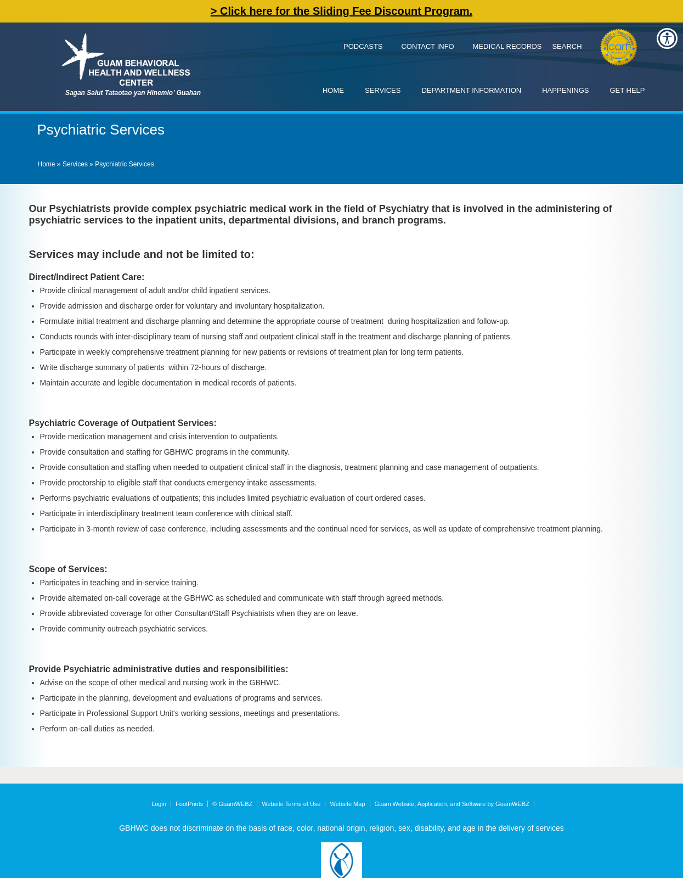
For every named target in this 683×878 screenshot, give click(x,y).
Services (383, 90)
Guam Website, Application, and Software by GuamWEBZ (452, 804)
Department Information (471, 90)
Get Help (627, 90)
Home (333, 90)
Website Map (347, 804)
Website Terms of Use (291, 804)
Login (158, 804)
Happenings (565, 90)
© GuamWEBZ (232, 804)
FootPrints (189, 804)
